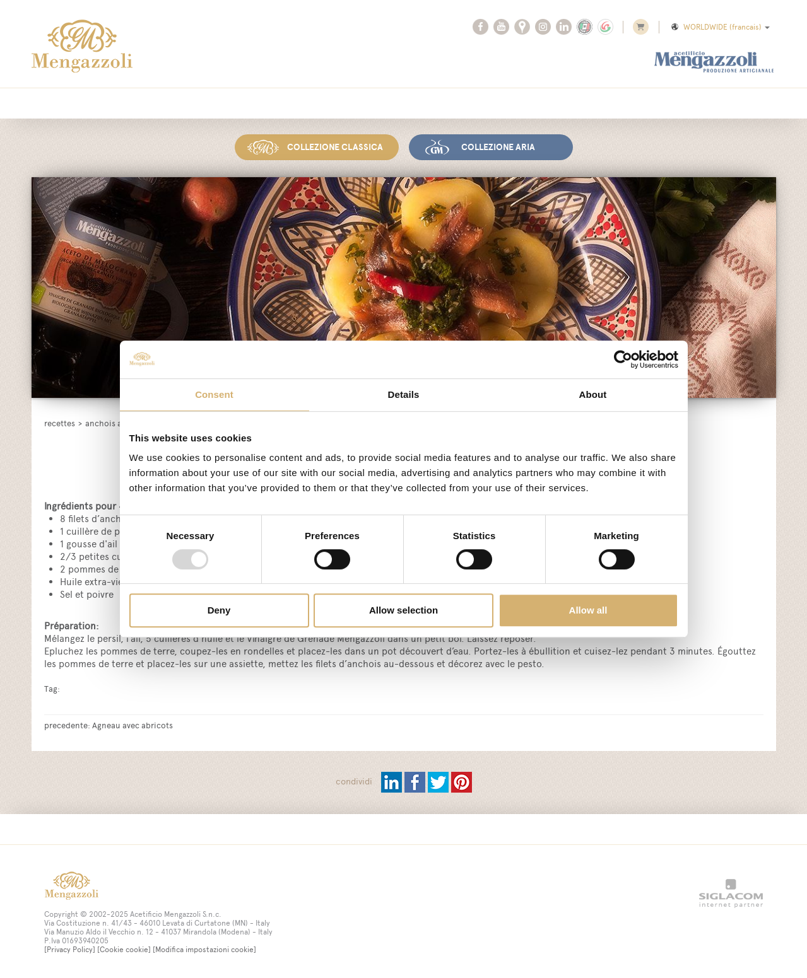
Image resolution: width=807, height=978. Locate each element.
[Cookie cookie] (124, 948)
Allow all (588, 610)
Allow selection (403, 610)
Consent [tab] (214, 394)
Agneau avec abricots (132, 724)
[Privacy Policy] (69, 948)
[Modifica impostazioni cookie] (204, 948)
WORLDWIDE (719, 27)
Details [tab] (404, 394)
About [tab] (593, 394)
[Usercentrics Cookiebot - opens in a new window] (623, 359)
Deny (219, 610)
